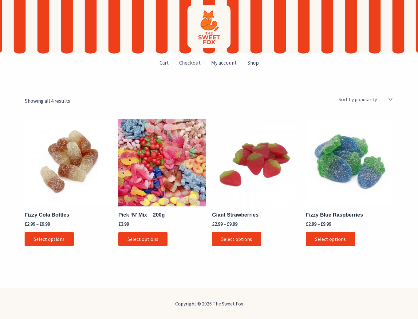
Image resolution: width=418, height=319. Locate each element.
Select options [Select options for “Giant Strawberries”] (236, 239)
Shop (253, 62)
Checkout (190, 62)
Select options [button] (143, 239)
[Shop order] (364, 99)
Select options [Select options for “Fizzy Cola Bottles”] (49, 239)
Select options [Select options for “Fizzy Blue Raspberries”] (330, 239)
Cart (164, 62)
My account (224, 62)
